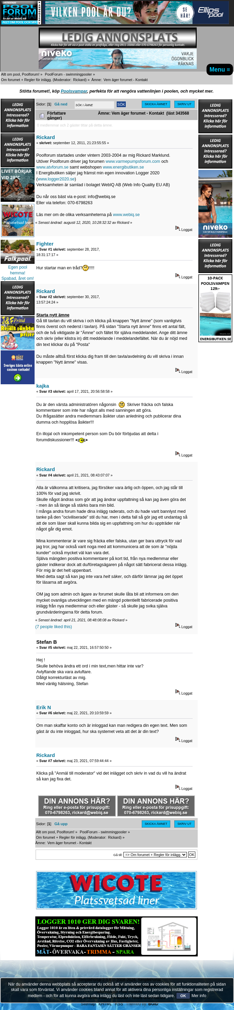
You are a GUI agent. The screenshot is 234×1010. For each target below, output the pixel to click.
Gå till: (117, 855)
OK (183, 996)
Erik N (43, 707)
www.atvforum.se (52, 167)
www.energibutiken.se (123, 167)
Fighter (45, 244)
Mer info (199, 995)
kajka (42, 386)
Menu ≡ (220, 69)
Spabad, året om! (17, 278)
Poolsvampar (74, 91)
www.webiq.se (126, 214)
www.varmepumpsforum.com (132, 161)
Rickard (79, 80)
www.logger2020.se (56, 179)
